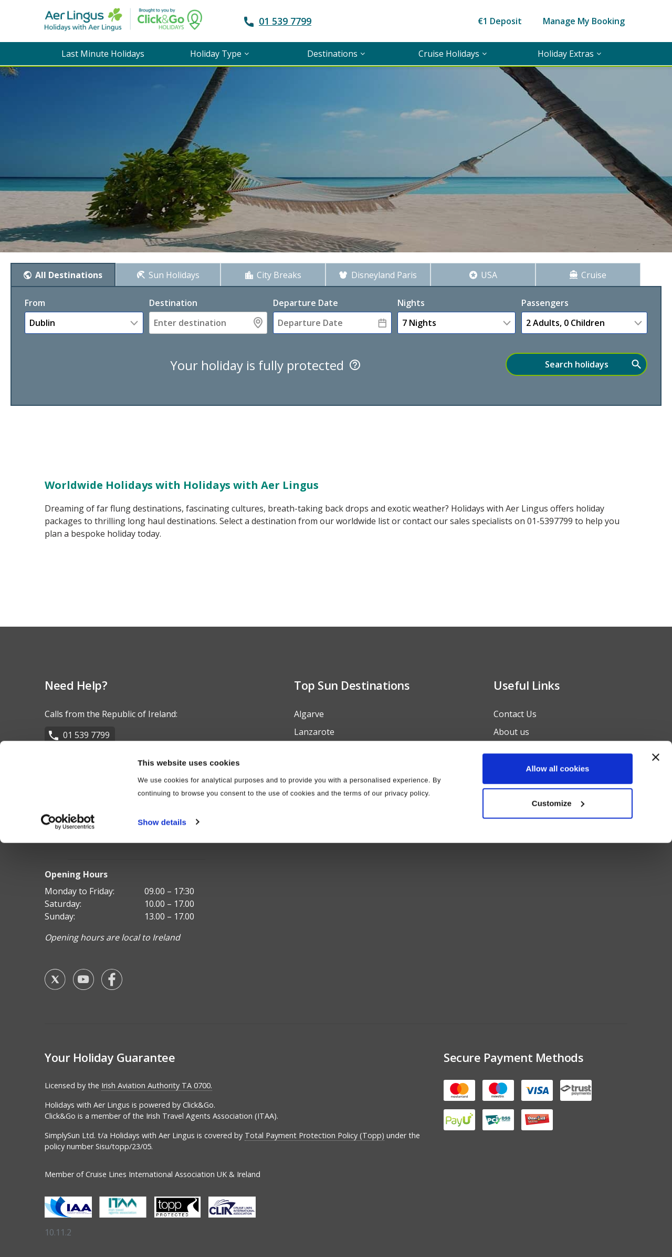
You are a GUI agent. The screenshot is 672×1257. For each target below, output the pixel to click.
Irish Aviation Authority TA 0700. (156, 1079)
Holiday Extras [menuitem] (566, 53)
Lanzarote (314, 725)
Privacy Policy (520, 778)
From (35, 303)
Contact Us (515, 707)
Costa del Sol (319, 743)
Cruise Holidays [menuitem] (448, 53)
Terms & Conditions (533, 761)
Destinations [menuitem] (332, 53)
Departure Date (305, 303)
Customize (558, 1217)
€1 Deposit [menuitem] (500, 21)
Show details (162, 1236)
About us (511, 725)
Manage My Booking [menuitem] (584, 21)
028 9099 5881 (91, 770)
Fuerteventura (322, 832)
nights (411, 303)
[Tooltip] (355, 365)
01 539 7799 (285, 21)
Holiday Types (521, 796)
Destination (173, 303)
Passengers (545, 303)
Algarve (309, 707)
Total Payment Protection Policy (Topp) (314, 1128)
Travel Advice (519, 814)
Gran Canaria (320, 778)
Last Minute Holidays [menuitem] (102, 53)
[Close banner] (655, 1172)
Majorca (310, 796)
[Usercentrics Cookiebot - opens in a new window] (68, 1236)
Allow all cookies (558, 1183)
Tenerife (311, 761)
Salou (305, 814)
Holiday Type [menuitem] (216, 53)
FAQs (503, 743)
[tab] (63, 274)
